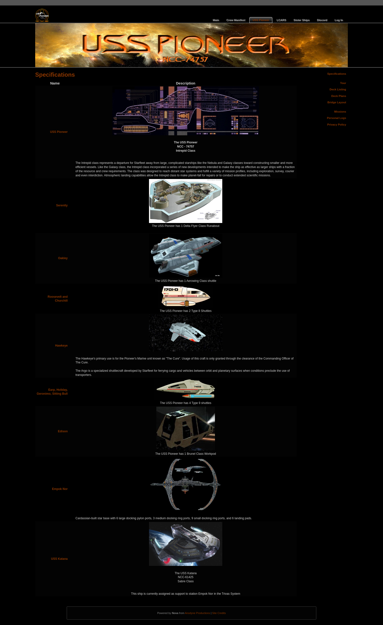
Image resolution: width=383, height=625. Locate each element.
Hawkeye (61, 345)
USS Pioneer (59, 132)
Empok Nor (60, 489)
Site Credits (219, 613)
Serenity (62, 205)
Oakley (63, 258)
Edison (63, 431)
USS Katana (59, 559)
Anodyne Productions (197, 613)
